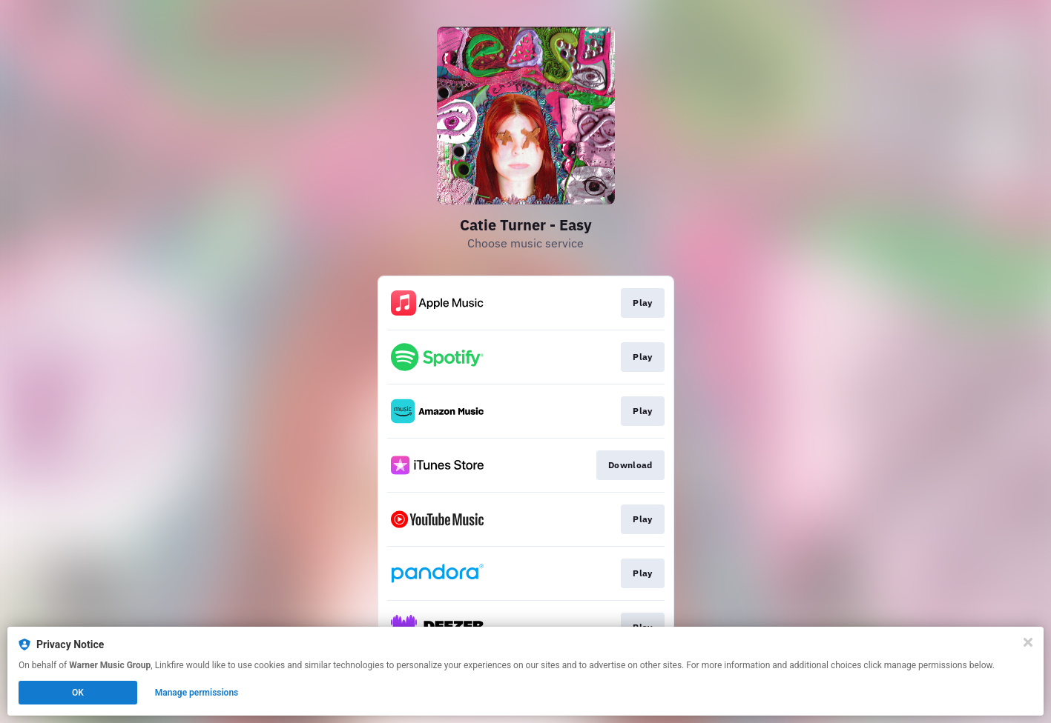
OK (78, 692)
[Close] (1028, 642)
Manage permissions (197, 692)
